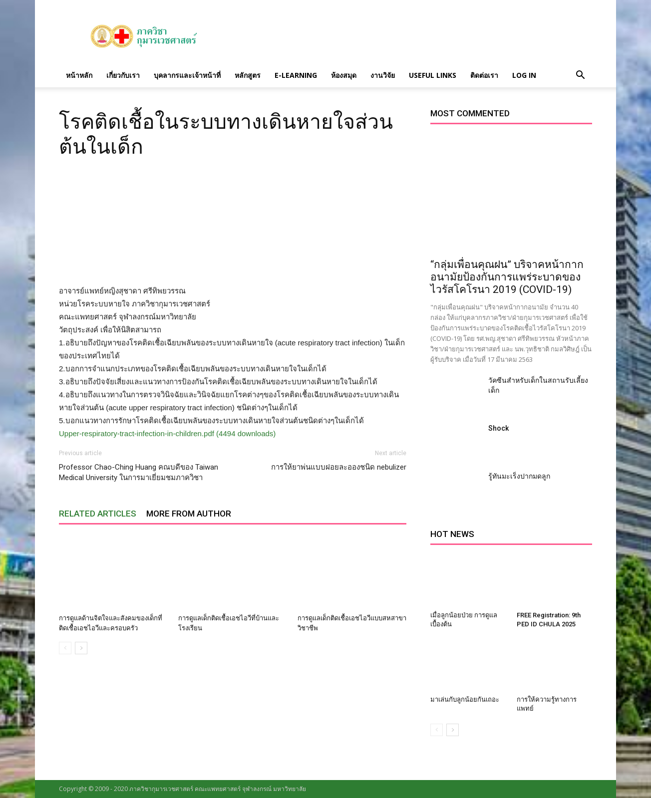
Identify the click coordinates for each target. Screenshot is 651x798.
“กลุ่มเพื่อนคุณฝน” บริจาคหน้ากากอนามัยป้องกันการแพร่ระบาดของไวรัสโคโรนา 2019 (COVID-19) (507, 277)
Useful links (432, 75)
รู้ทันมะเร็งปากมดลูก (519, 476)
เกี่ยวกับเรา (123, 75)
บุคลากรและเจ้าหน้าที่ (187, 75)
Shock (498, 428)
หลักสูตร (248, 75)
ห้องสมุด (343, 75)
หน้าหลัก (79, 75)
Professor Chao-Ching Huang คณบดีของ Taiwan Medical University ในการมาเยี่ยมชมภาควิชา (138, 472)
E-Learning (296, 75)
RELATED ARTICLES (97, 514)
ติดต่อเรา (484, 75)
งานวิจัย (382, 75)
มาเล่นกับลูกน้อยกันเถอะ (464, 699)
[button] (580, 75)
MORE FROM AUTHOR (188, 514)
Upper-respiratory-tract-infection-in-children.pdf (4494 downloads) (167, 433)
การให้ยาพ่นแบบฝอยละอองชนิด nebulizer (338, 467)
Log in (524, 75)
